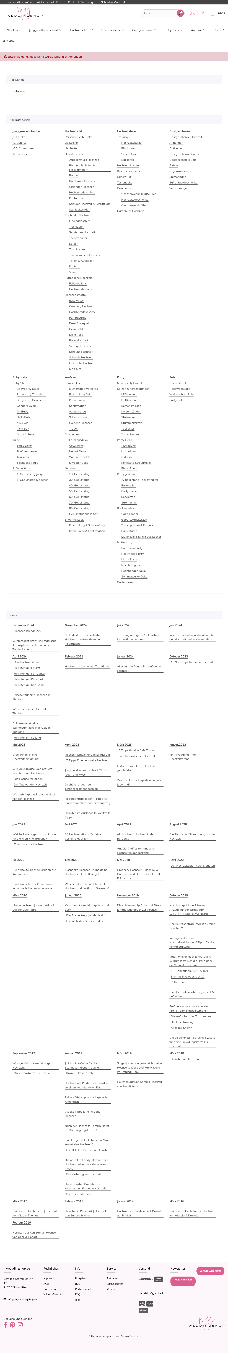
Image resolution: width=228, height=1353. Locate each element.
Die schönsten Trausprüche (32, 1073)
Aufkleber (175, 148)
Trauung (122, 137)
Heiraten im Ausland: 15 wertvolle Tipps (87, 815)
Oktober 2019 (178, 895)
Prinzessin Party (132, 548)
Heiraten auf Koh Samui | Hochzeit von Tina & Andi (139, 1084)
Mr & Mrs (75, 369)
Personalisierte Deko (78, 137)
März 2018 (176, 1053)
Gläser (173, 165)
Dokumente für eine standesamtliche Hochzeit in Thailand (31, 727)
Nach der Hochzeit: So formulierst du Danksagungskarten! (87, 1128)
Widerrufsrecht (52, 1294)
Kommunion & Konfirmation (87, 531)
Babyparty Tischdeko (31, 394)
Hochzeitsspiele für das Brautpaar (87, 754)
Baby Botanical (27, 434)
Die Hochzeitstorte (78, 1194)
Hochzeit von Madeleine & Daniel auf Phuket (139, 1213)
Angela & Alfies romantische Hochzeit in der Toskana (136, 850)
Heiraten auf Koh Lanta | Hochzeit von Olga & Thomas (34, 1213)
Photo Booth (77, 198)
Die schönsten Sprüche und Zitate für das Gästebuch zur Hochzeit (139, 907)
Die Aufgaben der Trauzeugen (191, 1016)
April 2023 (72, 744)
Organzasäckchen (181, 171)
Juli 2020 (18, 860)
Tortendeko (124, 182)
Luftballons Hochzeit (78, 277)
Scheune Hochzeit (81, 351)
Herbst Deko (77, 451)
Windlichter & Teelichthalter (139, 479)
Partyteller (128, 485)
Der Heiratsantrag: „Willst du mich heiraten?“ (192, 926)
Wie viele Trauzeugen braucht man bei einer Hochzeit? (32, 771)
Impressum (49, 1278)
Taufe (16, 440)
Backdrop (127, 159)
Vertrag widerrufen (210, 1270)
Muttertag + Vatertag (83, 388)
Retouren (112, 1278)
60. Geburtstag (79, 497)
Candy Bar (124, 177)
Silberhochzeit (78, 417)
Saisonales (72, 434)
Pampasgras (77, 317)
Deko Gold (76, 329)
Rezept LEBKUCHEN (79, 1073)
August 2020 (178, 824)
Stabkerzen (128, 417)
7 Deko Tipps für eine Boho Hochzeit (82, 1114)
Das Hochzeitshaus (26, 662)
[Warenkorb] (218, 13)
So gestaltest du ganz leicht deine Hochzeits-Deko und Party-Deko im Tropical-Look (139, 1067)
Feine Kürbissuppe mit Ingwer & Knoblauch (86, 1099)
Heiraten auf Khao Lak (28, 679)
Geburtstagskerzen (134, 519)
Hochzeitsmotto (75, 295)
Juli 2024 (123, 625)
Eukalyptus (76, 300)
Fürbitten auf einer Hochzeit (136, 756)
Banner (74, 175)
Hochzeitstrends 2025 (28, 631)
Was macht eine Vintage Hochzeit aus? (87, 907)
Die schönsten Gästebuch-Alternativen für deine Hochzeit (85, 1186)
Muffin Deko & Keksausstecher (141, 536)
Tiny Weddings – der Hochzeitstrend (183, 757)
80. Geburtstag (79, 508)
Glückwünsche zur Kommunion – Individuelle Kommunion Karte (33, 886)
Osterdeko (76, 445)
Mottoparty (124, 542)
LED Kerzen (128, 394)
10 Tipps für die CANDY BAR (190, 971)
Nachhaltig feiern (132, 565)
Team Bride (20, 154)
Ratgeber (80, 1278)
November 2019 (128, 895)
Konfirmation (77, 406)
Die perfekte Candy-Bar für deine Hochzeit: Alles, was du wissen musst (87, 1164)
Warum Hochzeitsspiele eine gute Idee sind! (139, 782)
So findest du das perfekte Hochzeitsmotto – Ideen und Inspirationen (83, 639)
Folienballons (78, 283)
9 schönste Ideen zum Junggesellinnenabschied (81, 786)
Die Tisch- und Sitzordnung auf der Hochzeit (192, 836)
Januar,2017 (125, 1201)
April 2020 (176, 860)
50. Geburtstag (79, 491)
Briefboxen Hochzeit (82, 181)
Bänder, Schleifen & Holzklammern (82, 167)
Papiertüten (129, 531)
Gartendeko (125, 582)
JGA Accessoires (23, 148)
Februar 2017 (74, 1201)
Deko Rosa (76, 334)
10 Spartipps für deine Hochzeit (192, 662)
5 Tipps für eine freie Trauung (137, 750)
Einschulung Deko (80, 394)
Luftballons (128, 451)
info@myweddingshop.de (22, 1299)
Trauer (73, 428)
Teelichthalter (78, 238)
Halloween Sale (179, 388)
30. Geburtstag (79, 479)
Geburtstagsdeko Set (83, 514)
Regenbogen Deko (133, 570)
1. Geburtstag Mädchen (32, 479)
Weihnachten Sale (181, 394)
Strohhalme (129, 502)
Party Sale (176, 400)
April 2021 (124, 824)
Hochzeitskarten (128, 165)
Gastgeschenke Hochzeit (185, 137)
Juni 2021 (18, 824)
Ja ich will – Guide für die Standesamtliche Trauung (82, 1065)
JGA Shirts (19, 142)
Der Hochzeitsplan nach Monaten (193, 865)
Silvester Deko (78, 462)
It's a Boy (23, 428)
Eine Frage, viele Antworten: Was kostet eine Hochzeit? (87, 1142)
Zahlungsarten (115, 1283)
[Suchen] (159, 13)
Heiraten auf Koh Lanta (29, 673)
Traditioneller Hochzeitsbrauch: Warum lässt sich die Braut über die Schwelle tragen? (190, 961)
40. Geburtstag (79, 485)
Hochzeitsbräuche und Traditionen (87, 666)
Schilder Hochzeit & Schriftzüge (89, 204)
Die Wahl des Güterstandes (84, 921)
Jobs (77, 1299)
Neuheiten (71, 148)
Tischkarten (77, 249)
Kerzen (73, 243)
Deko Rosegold (79, 323)
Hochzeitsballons (80, 289)
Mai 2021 (71, 824)
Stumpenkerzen (131, 423)
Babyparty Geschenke (31, 400)
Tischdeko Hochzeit (77, 215)
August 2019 (73, 1053)
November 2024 (76, 625)
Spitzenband (177, 177)
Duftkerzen (128, 400)
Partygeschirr (126, 474)
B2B (77, 1283)
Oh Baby (22, 411)
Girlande (127, 457)
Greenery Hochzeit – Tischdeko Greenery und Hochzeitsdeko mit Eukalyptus (138, 874)
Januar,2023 (177, 744)
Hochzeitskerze (131, 142)
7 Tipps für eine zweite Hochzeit (87, 760)
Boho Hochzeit (78, 340)
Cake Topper (129, 514)
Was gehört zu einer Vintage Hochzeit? (31, 1065)
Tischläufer (76, 226)
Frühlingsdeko (78, 440)
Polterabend (179, 982)
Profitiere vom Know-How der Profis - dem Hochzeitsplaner (189, 1008)
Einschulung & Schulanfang (87, 525)
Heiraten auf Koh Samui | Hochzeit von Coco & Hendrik (35, 1235)
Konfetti (74, 266)
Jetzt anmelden (183, 1281)
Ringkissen (128, 148)
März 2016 (176, 1201)
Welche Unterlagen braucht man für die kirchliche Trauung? (34, 836)
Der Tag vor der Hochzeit (30, 784)
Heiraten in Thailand (27, 737)
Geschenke (124, 188)
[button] (192, 13)
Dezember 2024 (23, 625)
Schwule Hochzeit (81, 357)
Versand (111, 1289)
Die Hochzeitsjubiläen (28, 779)
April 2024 (19, 656)
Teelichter (127, 428)
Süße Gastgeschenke (183, 182)
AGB (46, 1283)
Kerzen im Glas (131, 406)
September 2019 (23, 1053)
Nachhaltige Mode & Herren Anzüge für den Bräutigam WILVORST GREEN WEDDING (189, 910)
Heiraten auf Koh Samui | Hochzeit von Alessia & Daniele (191, 1213)
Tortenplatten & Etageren (138, 525)
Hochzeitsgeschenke (134, 199)
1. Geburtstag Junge (30, 474)
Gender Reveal (27, 406)
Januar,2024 (125, 656)
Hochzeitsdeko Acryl (82, 312)
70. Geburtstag (79, 502)
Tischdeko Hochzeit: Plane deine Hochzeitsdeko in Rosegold (86, 872)
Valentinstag (77, 411)
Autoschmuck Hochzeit (84, 159)
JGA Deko (18, 137)
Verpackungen (178, 188)
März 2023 (124, 744)
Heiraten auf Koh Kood (186, 1059)
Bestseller (71, 142)
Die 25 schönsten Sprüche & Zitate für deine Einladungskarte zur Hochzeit (192, 1042)
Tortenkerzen (130, 434)
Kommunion (77, 400)
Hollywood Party (132, 553)
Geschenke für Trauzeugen (138, 194)
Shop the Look (74, 519)
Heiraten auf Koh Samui (29, 685)
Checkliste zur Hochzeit (29, 844)
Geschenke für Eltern (134, 205)
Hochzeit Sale (178, 383)
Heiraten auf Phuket (27, 668)
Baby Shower (21, 383)
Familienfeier (73, 383)
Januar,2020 (73, 895)
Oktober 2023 (178, 656)
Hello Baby (24, 417)
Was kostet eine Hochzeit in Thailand (30, 711)
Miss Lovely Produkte (131, 383)
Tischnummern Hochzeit (85, 255)
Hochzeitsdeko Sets (82, 192)
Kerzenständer (131, 411)
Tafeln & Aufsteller (81, 260)
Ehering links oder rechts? (187, 976)
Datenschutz (50, 1289)
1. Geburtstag (21, 468)
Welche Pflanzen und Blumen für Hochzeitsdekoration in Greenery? (87, 886)
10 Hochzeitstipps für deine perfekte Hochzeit (83, 836)
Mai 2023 (18, 744)
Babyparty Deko (28, 388)
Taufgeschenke (27, 451)
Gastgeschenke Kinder (184, 154)
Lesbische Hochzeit (82, 363)
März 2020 (19, 895)
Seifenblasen (129, 154)
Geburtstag (72, 468)
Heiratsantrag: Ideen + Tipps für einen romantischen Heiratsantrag (87, 801)
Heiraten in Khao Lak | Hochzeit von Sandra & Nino (85, 1213)
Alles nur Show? (181, 1027)
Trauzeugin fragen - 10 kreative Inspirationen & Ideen (138, 637)
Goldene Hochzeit (80, 423)
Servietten (128, 497)
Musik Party (129, 559)
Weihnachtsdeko (80, 457)
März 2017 (19, 1201)
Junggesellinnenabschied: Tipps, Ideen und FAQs (86, 772)
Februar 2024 (74, 656)
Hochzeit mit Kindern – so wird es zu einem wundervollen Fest (87, 1085)
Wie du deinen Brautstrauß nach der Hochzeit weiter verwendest (191, 637)
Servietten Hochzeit (82, 232)
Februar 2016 (21, 1222)
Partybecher (129, 491)
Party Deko (124, 440)
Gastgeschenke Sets (182, 159)
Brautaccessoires (128, 171)
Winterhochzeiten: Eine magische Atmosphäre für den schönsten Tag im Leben (34, 645)
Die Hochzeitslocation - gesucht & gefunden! (191, 994)
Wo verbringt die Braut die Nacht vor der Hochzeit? (34, 796)
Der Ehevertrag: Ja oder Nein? (86, 915)
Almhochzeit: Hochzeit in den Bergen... (136, 836)
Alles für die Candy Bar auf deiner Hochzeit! (139, 668)
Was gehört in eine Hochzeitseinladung (25, 757)
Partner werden (84, 1289)
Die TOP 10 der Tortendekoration (88, 1150)
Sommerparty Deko (134, 576)
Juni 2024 (175, 625)
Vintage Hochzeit (80, 346)
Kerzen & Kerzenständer (133, 388)
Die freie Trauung (182, 1022)
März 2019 (124, 1053)
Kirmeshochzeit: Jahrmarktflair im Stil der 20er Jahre (34, 907)
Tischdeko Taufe (27, 462)
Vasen (73, 272)
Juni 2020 (71, 860)
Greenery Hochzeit (81, 306)
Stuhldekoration (79, 209)
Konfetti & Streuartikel (136, 462)
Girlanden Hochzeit (81, 186)
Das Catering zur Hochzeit (83, 1174)
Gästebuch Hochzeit (130, 211)
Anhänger (176, 142)
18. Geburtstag (79, 474)
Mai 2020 (123, 860)
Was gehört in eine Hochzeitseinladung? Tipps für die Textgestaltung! (191, 942)
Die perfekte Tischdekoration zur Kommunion (34, 872)
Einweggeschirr (79, 221)
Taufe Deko (24, 445)
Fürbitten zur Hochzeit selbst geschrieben (136, 768)
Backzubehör (125, 508)
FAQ (77, 1294)
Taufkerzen (24, 457)
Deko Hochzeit (74, 154)
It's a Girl (22, 423)
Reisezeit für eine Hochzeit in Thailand (31, 697)
